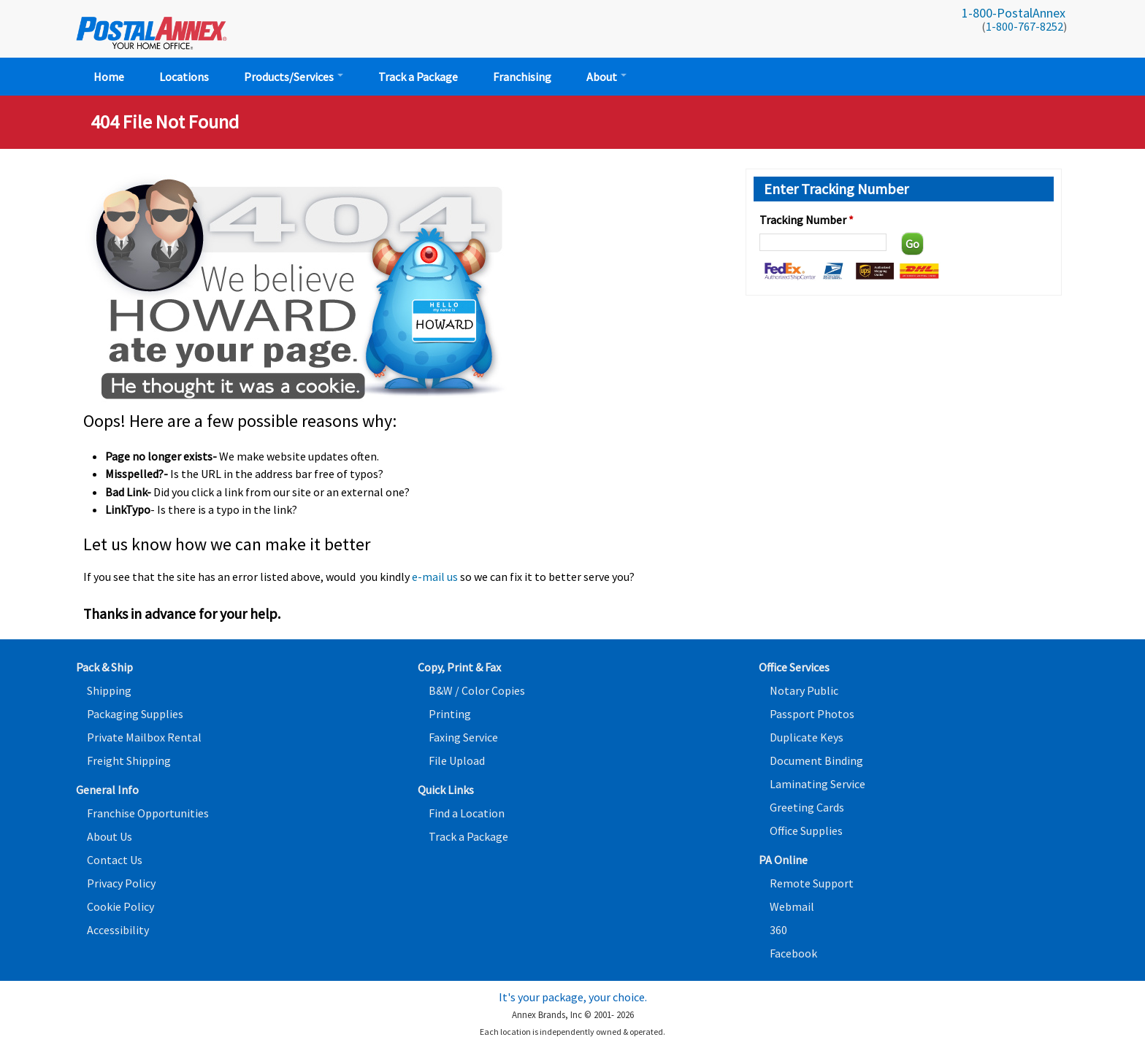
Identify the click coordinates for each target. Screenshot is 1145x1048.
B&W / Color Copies (477, 690)
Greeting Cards (807, 807)
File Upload (457, 760)
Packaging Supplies (135, 713)
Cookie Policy (120, 906)
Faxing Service (463, 737)
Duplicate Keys (806, 737)
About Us (109, 836)
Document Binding (816, 760)
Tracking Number (806, 219)
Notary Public (804, 690)
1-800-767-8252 (1024, 26)
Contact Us (114, 859)
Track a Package (418, 76)
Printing (450, 713)
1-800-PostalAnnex (1013, 12)
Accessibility (118, 929)
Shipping (109, 690)
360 (778, 929)
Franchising (522, 76)
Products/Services (293, 76)
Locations (184, 76)
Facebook (793, 953)
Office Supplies (806, 830)
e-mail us (435, 576)
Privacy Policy (121, 883)
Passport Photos (812, 713)
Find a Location (467, 813)
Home (108, 76)
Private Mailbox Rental (144, 737)
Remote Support (812, 883)
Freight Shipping (129, 760)
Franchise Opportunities (148, 813)
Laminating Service (817, 784)
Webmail (792, 906)
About (606, 76)
